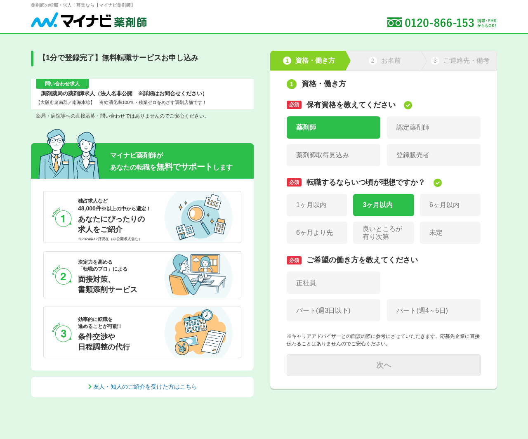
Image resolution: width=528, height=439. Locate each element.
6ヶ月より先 (314, 232)
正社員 (306, 282)
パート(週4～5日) (422, 310)
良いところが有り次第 (382, 232)
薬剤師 (306, 127)
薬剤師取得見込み (322, 154)
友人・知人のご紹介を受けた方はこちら (145, 386)
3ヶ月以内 (378, 204)
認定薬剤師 (412, 127)
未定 (436, 232)
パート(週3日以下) (323, 310)
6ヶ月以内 (444, 204)
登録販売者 (412, 154)
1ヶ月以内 (311, 204)
